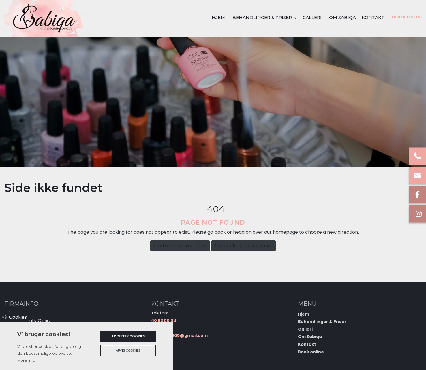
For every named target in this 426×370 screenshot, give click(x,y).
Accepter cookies (128, 336)
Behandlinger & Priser (322, 322)
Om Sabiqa (310, 337)
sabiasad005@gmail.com (179, 335)
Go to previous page (180, 245)
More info (26, 360)
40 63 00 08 (163, 320)
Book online (311, 352)
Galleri (305, 329)
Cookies (18, 317)
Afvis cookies (128, 350)
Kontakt (307, 344)
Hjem (303, 314)
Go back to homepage (243, 245)
